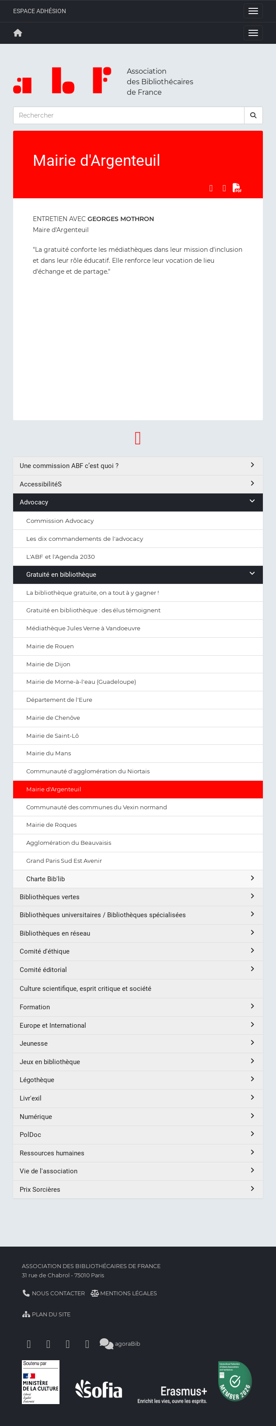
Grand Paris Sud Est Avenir (64, 860)
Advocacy (138, 502)
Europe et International (138, 1025)
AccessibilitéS (138, 484)
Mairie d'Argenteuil (53, 789)
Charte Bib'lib (141, 879)
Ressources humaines (138, 1153)
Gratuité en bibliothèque (141, 574)
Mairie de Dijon (48, 664)
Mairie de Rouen (50, 646)
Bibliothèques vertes (138, 897)
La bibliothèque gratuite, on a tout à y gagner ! (92, 592)
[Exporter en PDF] (237, 188)
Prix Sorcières (138, 1189)
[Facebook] (29, 1343)
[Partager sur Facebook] (211, 188)
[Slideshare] (87, 1343)
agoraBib (120, 1343)
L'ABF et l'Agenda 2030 (60, 556)
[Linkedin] (49, 1343)
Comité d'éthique (138, 951)
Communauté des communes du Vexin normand (96, 807)
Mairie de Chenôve (53, 717)
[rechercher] (253, 115)
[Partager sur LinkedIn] (224, 188)
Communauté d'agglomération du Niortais (88, 771)
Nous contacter (53, 1293)
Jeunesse (138, 1043)
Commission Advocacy (60, 520)
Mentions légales (124, 1293)
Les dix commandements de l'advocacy (84, 538)
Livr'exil (138, 1098)
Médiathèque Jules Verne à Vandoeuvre (83, 628)
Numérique (138, 1116)
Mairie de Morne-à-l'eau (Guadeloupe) (81, 681)
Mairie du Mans (48, 753)
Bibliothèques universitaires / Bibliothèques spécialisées (138, 915)
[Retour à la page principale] (18, 33)
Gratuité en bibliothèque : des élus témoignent (93, 610)
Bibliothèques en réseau (138, 933)
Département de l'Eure (59, 699)
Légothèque (138, 1080)
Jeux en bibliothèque (138, 1062)
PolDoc (138, 1134)
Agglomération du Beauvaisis (68, 842)
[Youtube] (68, 1343)
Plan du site (46, 1314)
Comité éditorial (138, 969)
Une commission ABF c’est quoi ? (138, 465)
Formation (138, 1007)
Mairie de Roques (51, 824)
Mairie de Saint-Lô (52, 735)
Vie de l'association (138, 1171)
